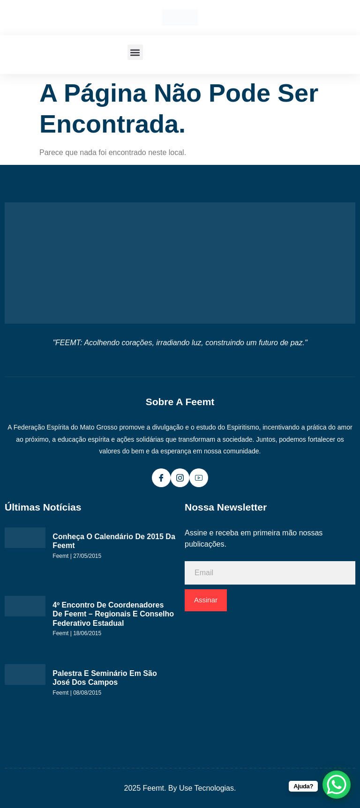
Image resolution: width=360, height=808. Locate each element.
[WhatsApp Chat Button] (336, 785)
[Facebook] (161, 477)
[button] (135, 52)
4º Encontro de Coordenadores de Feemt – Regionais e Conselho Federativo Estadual (113, 614)
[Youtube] (198, 477)
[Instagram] (180, 477)
